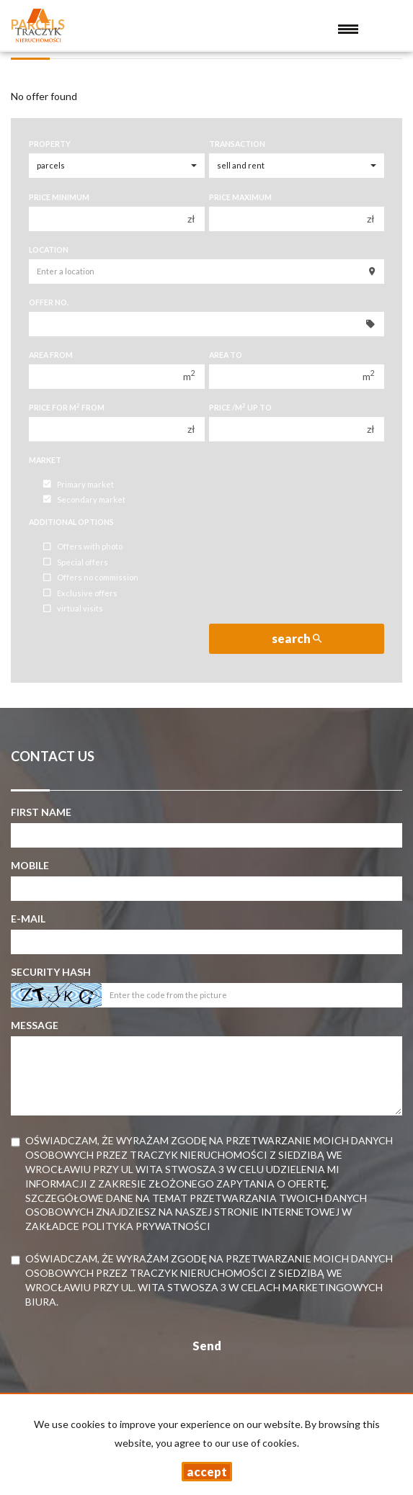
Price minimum (59, 197)
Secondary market (84, 499)
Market (45, 460)
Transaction (237, 144)
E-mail (28, 918)
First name (41, 812)
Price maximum (240, 197)
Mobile (30, 865)
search (296, 638)
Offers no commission (90, 578)
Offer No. (48, 302)
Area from (51, 355)
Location (48, 250)
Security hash (51, 972)
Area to (225, 355)
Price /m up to (240, 407)
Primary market (78, 484)
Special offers (75, 562)
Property (50, 144)
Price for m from (67, 407)
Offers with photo (83, 547)
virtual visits (73, 609)
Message (34, 1025)
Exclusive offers (80, 593)
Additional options (71, 522)
